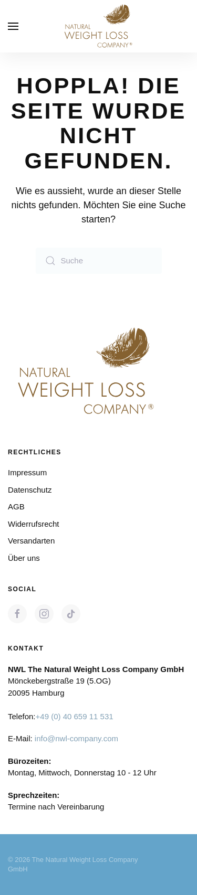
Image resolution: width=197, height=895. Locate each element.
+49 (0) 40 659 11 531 (74, 716)
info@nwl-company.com (76, 738)
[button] (13, 26)
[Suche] (99, 261)
